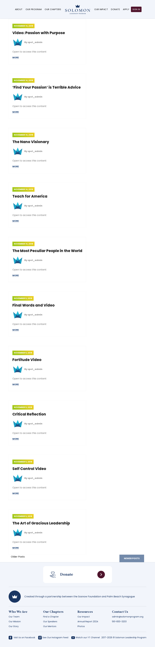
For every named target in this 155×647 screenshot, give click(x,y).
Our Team (14, 616)
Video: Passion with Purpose (38, 32)
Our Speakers (50, 621)
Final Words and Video (33, 305)
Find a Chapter (51, 616)
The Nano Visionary (30, 141)
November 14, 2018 (23, 26)
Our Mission (15, 621)
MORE (15, 57)
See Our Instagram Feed (53, 637)
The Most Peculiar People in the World (47, 250)
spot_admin (35, 42)
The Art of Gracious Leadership (41, 523)
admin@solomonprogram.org (127, 616)
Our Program (34, 9)
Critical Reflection (29, 414)
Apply (126, 9)
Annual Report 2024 (88, 621)
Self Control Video (29, 468)
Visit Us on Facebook (22, 637)
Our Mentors (49, 626)
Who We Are (18, 611)
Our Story (14, 626)
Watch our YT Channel (85, 637)
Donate (115, 9)
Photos (81, 626)
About (19, 9)
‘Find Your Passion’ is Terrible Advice (46, 87)
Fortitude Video (26, 359)
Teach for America (29, 196)
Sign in (136, 9)
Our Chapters (53, 9)
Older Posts (18, 556)
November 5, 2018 (23, 298)
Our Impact (101, 9)
